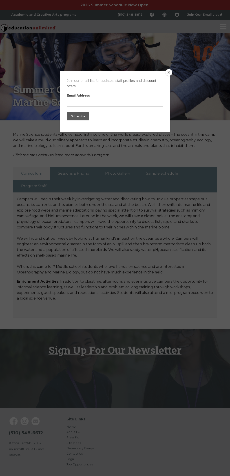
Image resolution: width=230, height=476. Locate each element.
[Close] (169, 72)
